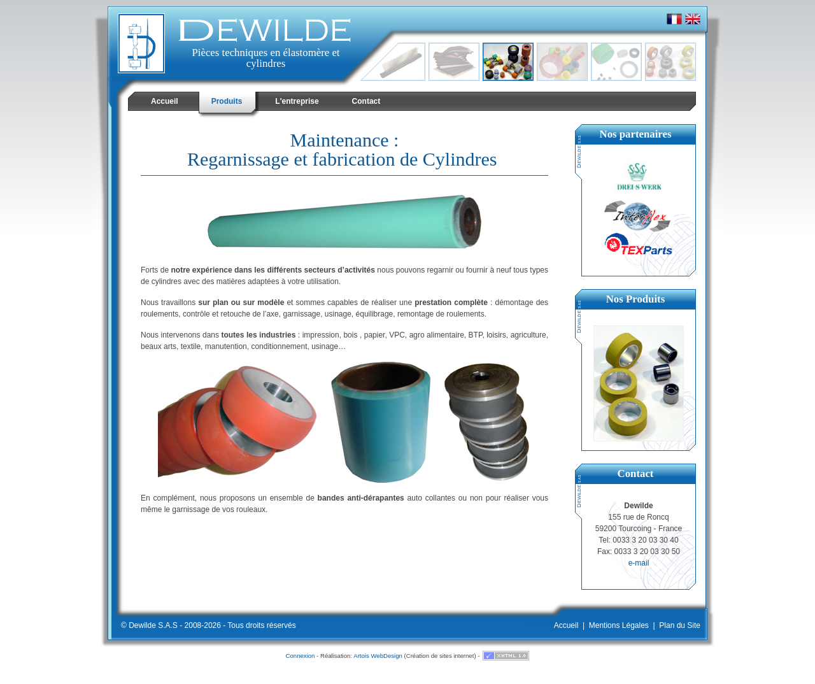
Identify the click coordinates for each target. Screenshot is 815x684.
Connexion (300, 655)
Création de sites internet (440, 655)
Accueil (566, 625)
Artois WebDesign (377, 655)
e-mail (638, 563)
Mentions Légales (619, 625)
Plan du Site (679, 625)
